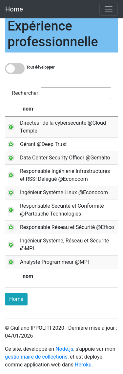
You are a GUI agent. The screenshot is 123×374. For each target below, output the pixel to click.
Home (14, 9)
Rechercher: (61, 93)
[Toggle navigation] (108, 9)
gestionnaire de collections (36, 357)
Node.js (64, 349)
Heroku (83, 365)
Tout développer (40, 67)
